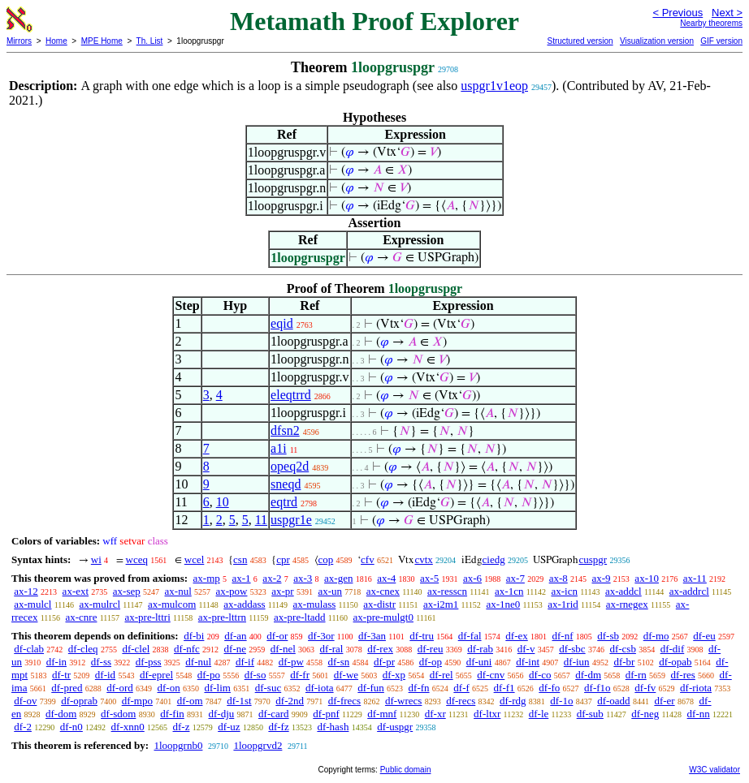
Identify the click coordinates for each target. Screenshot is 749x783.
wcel (194, 559)
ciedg (494, 559)
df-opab (675, 662)
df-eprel (156, 675)
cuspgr (592, 559)
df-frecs (344, 701)
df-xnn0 (128, 727)
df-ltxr (487, 714)
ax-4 (386, 578)
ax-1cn (509, 591)
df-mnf (381, 714)
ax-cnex (383, 591)
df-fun (370, 688)
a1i (279, 448)
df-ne (235, 649)
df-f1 (504, 688)
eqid (282, 323)
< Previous (677, 12)
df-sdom (118, 714)
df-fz (278, 727)
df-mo (656, 636)
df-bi (194, 636)
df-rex (380, 649)
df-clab (29, 649)
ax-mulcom (172, 604)
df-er (664, 701)
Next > (727, 12)
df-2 (23, 727)
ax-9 (601, 578)
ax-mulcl (32, 604)
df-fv (645, 688)
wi (96, 559)
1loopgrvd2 (257, 745)
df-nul (198, 662)
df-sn (339, 662)
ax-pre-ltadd (300, 617)
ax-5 (429, 578)
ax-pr (282, 591)
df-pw (291, 662)
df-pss (149, 662)
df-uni (479, 662)
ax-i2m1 (440, 604)
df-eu (704, 636)
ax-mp (206, 578)
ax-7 (515, 578)
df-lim (217, 688)
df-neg (645, 714)
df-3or (321, 636)
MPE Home (102, 41)
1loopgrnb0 (178, 745)
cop (326, 559)
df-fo (549, 688)
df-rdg (513, 701)
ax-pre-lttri (147, 617)
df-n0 (71, 727)
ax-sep (127, 591)
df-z (181, 727)
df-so (255, 675)
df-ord (119, 688)
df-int (527, 662)
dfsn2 (285, 430)
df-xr (435, 714)
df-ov (25, 701)
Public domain (405, 769)
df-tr (61, 675)
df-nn (698, 714)
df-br (623, 662)
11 (261, 520)
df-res (683, 675)
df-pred (66, 688)
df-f (461, 688)
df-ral (332, 649)
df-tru (421, 636)
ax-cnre (81, 617)
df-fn (419, 688)
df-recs (460, 701)
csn (240, 559)
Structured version (580, 41)
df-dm (588, 675)
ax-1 (241, 578)
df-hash (333, 727)
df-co (540, 675)
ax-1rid (563, 604)
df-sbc (572, 649)
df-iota (319, 688)
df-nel (283, 649)
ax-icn (564, 591)
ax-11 (695, 578)
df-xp (394, 675)
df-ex (516, 636)
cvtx (423, 559)
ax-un (330, 591)
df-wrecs (403, 701)
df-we (346, 675)
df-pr (384, 662)
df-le (539, 714)
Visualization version (657, 41)
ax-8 (558, 578)
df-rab (480, 649)
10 (222, 502)
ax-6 (472, 578)
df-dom (60, 714)
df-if (245, 662)
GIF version (721, 41)
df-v (526, 649)
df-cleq (83, 649)
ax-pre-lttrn (222, 617)
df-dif (672, 649)
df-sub (590, 714)
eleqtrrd (291, 395)
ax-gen (338, 578)
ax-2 (271, 578)
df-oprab (79, 701)
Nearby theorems (711, 23)
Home (56, 41)
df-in (56, 662)
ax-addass (244, 604)
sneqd (286, 484)
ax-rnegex (627, 604)
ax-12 (26, 591)
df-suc (268, 688)
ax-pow (232, 591)
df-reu (431, 649)
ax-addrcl (689, 591)
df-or (277, 636)
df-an (235, 636)
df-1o (561, 701)
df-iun (577, 662)
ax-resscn (447, 591)
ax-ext (76, 591)
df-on (169, 688)
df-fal (470, 636)
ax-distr (379, 604)
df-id (105, 675)
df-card (273, 714)
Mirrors (19, 41)
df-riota (696, 688)
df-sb (608, 636)
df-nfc (187, 649)
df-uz (229, 727)
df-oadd (613, 701)
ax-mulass (314, 604)
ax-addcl (623, 591)
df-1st (239, 701)
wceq (137, 559)
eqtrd (284, 502)
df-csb (622, 649)
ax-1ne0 (503, 604)
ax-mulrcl (99, 604)
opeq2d (290, 466)
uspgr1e (291, 520)
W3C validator (714, 769)
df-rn (636, 675)
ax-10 (646, 578)
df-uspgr (395, 727)
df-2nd (289, 701)
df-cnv (490, 675)
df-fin (172, 714)
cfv (367, 559)
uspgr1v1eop (494, 85)
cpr (283, 559)
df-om (190, 701)
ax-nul (178, 591)
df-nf (563, 636)
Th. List (149, 41)
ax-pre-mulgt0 (383, 617)
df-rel (441, 675)
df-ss (101, 662)
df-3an (372, 636)
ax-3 (302, 578)
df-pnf (326, 714)
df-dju (222, 714)
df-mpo (137, 701)
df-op (430, 662)
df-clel (135, 649)
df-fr (300, 675)
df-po (208, 675)
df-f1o (597, 688)
